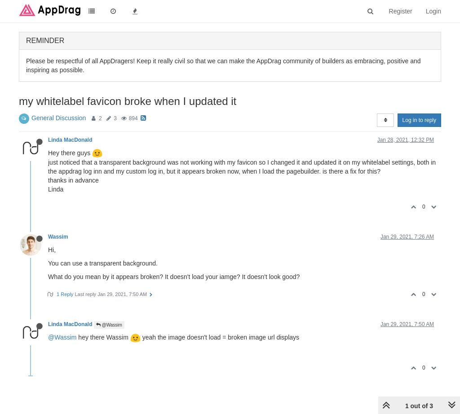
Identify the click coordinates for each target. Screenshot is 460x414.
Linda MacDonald (70, 140)
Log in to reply (419, 120)
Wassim (58, 237)
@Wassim (109, 324)
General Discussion (58, 118)
